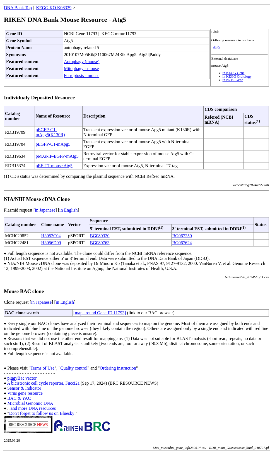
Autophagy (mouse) (82, 61)
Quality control (73, 368)
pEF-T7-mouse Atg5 (54, 165)
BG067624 (182, 242)
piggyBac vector (22, 378)
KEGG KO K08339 (53, 7)
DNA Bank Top (18, 7)
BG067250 (182, 235)
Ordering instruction (118, 368)
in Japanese (45, 210)
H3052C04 (51, 235)
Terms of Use (42, 368)
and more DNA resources (33, 408)
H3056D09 (51, 242)
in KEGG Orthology (237, 76)
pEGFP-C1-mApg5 (53, 144)
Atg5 (216, 47)
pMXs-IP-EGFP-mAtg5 (57, 156)
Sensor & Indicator (24, 388)
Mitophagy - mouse (81, 68)
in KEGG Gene (234, 73)
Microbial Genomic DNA (30, 403)
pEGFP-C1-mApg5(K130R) (50, 132)
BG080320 (99, 235)
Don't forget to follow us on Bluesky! (42, 413)
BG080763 (99, 242)
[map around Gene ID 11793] (99, 312)
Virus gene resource (25, 393)
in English (68, 210)
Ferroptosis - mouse (81, 75)
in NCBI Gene (233, 80)
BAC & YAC (19, 398)
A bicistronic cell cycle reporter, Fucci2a (43, 383)
